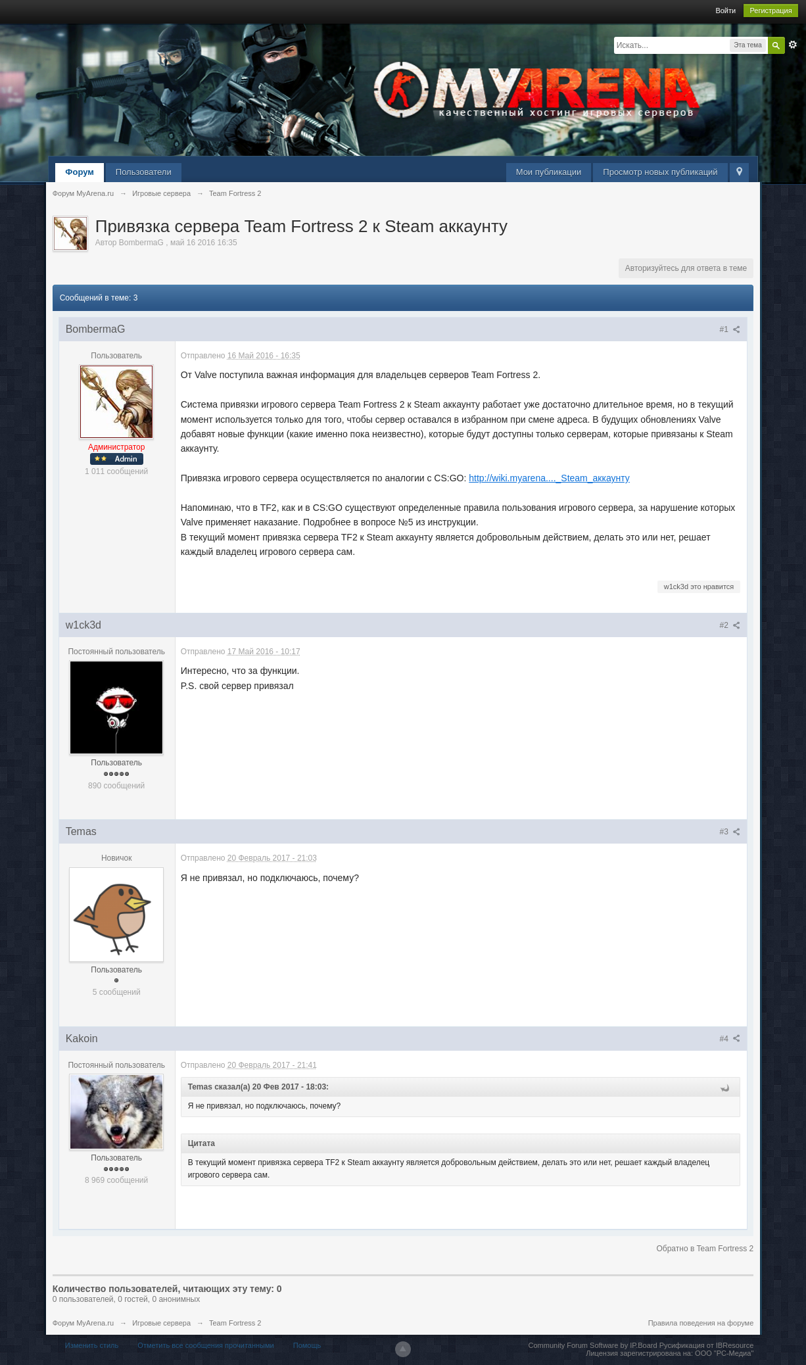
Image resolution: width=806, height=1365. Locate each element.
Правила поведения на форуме (701, 1323)
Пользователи (144, 172)
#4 (730, 1038)
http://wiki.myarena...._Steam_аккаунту (549, 478)
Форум (79, 172)
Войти (725, 10)
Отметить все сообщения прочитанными (205, 1345)
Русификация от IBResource (705, 1345)
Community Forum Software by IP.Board (593, 1345)
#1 (730, 329)
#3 (730, 831)
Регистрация (770, 10)
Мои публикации (549, 172)
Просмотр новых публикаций (660, 172)
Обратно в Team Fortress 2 (704, 1248)
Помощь (307, 1345)
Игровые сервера (161, 1323)
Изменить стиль (92, 1345)
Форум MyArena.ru (83, 1323)
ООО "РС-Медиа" (724, 1353)
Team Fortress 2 (235, 1323)
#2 (730, 625)
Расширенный (793, 44)
